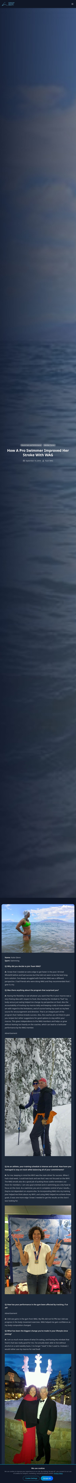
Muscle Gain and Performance (31, 445)
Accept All (47, 1478)
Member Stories (49, 445)
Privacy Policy (58, 1473)
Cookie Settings (31, 1478)
